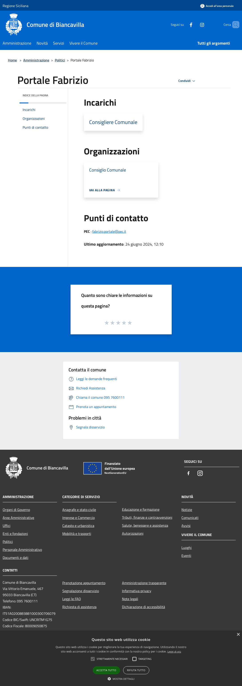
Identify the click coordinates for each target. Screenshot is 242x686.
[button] (121, 678)
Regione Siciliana (15, 5)
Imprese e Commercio (78, 517)
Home (12, 60)
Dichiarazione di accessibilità (143, 606)
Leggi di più (174, 651)
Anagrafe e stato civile (79, 509)
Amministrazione (36, 60)
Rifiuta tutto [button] (136, 670)
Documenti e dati (15, 557)
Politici (60, 60)
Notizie (186, 509)
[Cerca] (234, 24)
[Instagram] (194, 25)
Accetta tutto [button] (106, 670)
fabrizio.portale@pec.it (109, 231)
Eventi (186, 555)
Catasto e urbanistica (78, 525)
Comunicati (190, 517)
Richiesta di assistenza (79, 606)
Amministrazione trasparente (144, 582)
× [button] (238, 634)
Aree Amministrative (18, 517)
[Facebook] (183, 25)
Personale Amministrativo (22, 549)
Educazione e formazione (140, 509)
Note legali (130, 598)
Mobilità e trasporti (76, 533)
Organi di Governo (16, 509)
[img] (57, 94)
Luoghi (186, 547)
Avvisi (186, 525)
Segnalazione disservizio (80, 590)
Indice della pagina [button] (35, 95)
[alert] (121, 658)
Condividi (187, 81)
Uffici (6, 525)
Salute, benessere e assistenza (145, 525)
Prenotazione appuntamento (83, 582)
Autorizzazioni (133, 533)
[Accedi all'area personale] (217, 6)
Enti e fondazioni (15, 533)
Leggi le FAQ (71, 598)
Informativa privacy (136, 590)
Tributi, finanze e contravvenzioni (147, 517)
